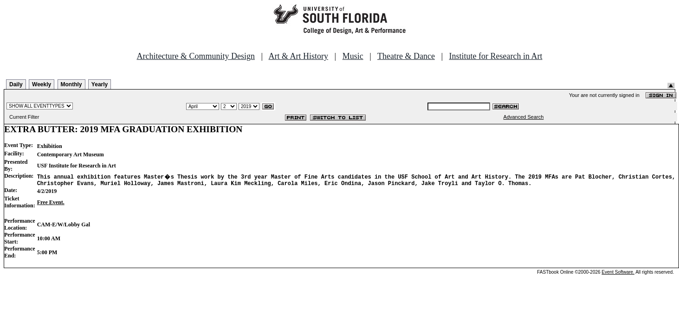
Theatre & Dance (406, 56)
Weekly (41, 84)
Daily (16, 84)
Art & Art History (299, 56)
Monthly (71, 84)
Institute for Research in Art (496, 56)
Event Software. (617, 273)
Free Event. (51, 203)
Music (353, 56)
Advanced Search (524, 117)
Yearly (99, 84)
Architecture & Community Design (196, 56)
